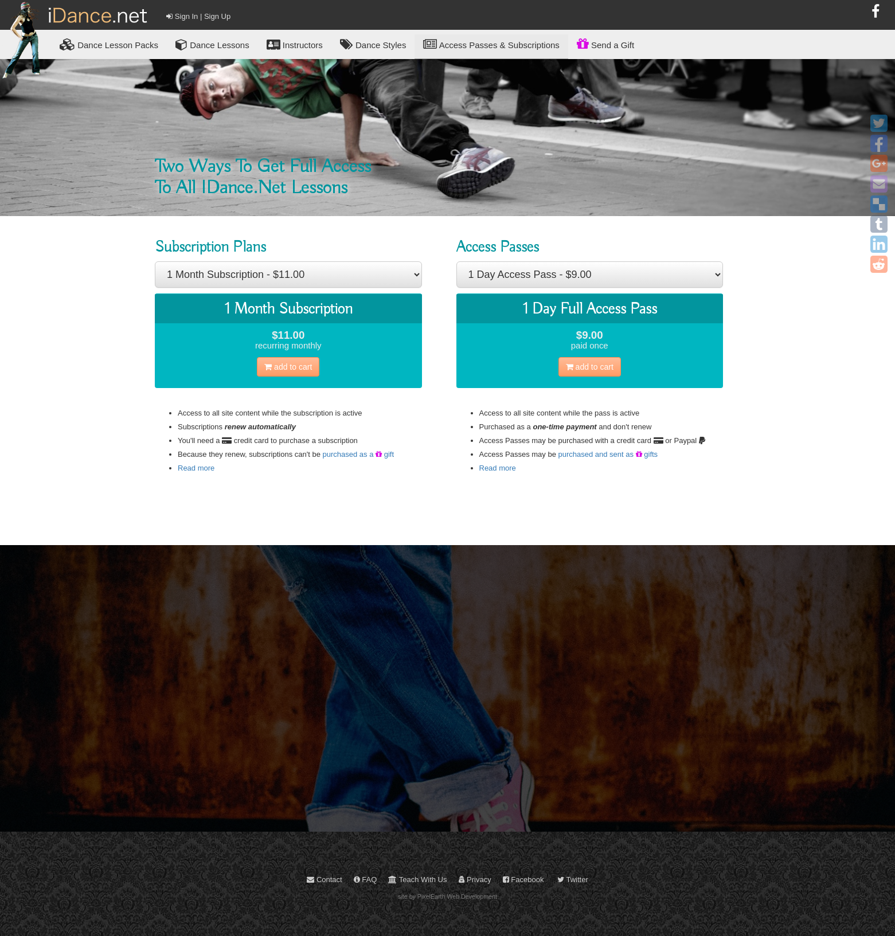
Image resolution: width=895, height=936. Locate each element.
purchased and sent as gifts (608, 454)
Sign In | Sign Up (198, 16)
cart (288, 366)
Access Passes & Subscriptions (491, 44)
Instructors (295, 44)
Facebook (523, 879)
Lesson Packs (109, 44)
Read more (196, 468)
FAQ (365, 879)
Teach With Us (417, 879)
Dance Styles (373, 44)
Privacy (475, 879)
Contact (324, 879)
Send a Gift (605, 43)
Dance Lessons (212, 44)
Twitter (572, 879)
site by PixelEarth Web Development (447, 896)
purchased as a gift (358, 454)
